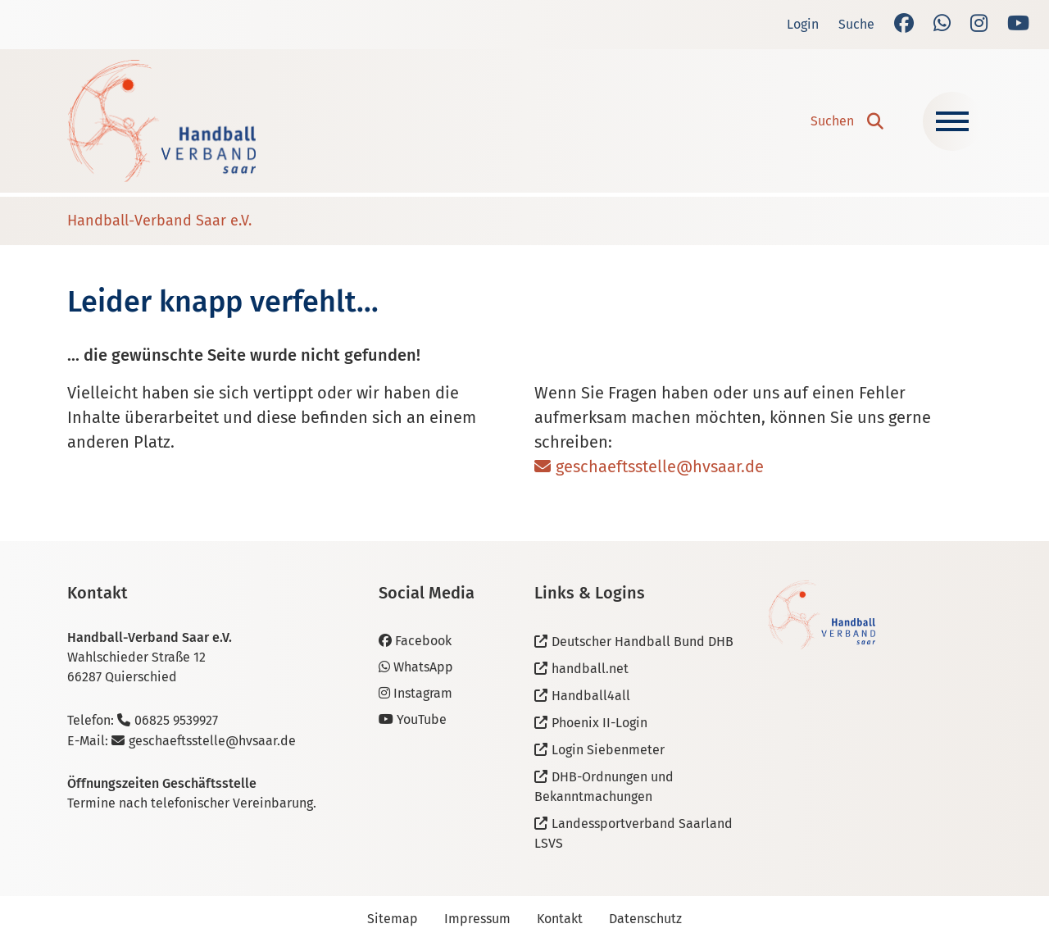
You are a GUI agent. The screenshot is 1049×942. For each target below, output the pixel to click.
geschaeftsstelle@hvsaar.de (660, 466)
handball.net (590, 668)
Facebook (415, 640)
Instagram (415, 693)
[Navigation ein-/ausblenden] (952, 121)
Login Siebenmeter (608, 750)
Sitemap (392, 918)
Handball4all (591, 695)
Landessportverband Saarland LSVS (633, 833)
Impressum (477, 918)
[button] (847, 121)
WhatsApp (416, 667)
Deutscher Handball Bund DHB (642, 641)
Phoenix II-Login (599, 722)
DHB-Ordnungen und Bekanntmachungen (604, 786)
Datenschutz (645, 918)
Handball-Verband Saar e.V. (159, 221)
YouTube (413, 719)
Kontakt (560, 918)
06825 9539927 (176, 720)
